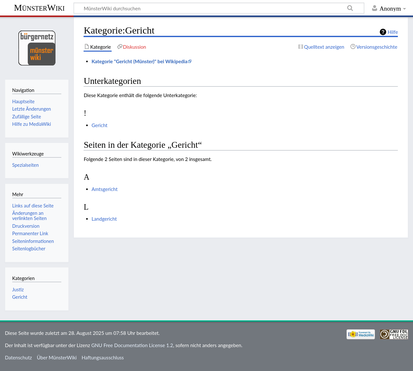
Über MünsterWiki (57, 357)
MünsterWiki (39, 8)
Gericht (99, 125)
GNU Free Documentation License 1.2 (132, 345)
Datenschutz (18, 357)
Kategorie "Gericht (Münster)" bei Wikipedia (139, 61)
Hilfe (393, 32)
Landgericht (104, 219)
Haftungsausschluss (103, 357)
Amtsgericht (105, 189)
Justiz (18, 289)
